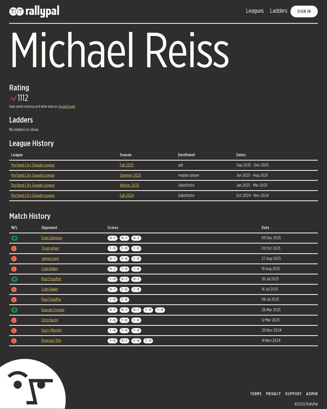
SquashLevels (66, 107)
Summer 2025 (130, 175)
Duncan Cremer (53, 310)
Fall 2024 (127, 196)
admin (312, 394)
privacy (273, 394)
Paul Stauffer (51, 279)
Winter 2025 (129, 185)
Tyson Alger (50, 248)
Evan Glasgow (51, 238)
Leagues (255, 11)
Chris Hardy (49, 320)
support (293, 394)
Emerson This (51, 341)
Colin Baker (49, 269)
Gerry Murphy (51, 330)
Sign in (304, 11)
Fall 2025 (127, 165)
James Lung (50, 259)
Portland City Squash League (33, 165)
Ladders (278, 11)
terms (256, 394)
